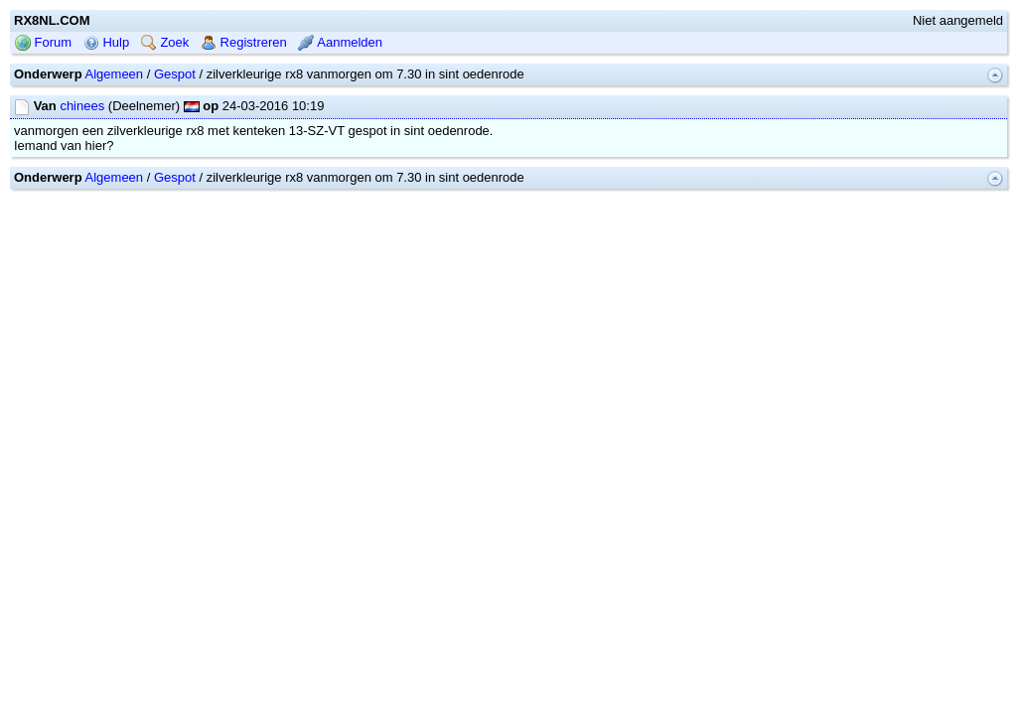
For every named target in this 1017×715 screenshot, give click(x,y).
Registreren (244, 105)
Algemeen (114, 137)
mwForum (449, 269)
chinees (82, 169)
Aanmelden (340, 105)
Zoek (165, 105)
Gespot (175, 137)
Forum (43, 105)
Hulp (106, 105)
